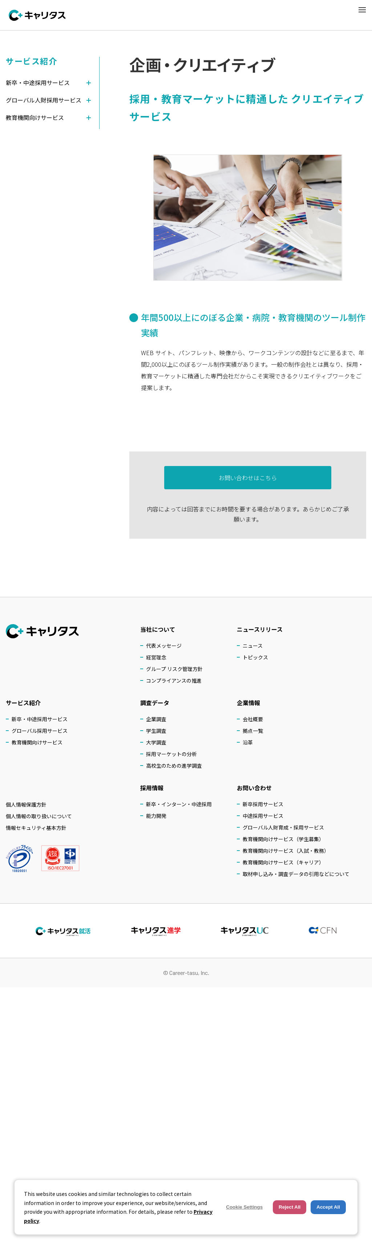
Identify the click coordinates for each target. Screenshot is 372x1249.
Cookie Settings (244, 1207)
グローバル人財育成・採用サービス (283, 827)
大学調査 (156, 742)
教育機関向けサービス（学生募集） (283, 839)
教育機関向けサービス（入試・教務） (286, 850)
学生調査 (156, 730)
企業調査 (156, 719)
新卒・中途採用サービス (40, 719)
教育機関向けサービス (37, 742)
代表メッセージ (164, 645)
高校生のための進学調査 (174, 765)
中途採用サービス (263, 815)
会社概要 (253, 719)
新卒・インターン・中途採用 (179, 804)
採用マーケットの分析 (171, 753)
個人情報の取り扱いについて (39, 816)
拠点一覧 (253, 730)
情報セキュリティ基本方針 (36, 827)
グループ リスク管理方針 (174, 668)
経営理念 (156, 657)
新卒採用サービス (263, 804)
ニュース (253, 645)
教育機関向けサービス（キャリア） (283, 862)
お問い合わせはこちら (248, 480)
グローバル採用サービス (40, 730)
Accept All (328, 1207)
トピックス (255, 657)
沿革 (248, 742)
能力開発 (156, 815)
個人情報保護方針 (26, 804)
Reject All (289, 1207)
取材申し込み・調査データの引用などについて (296, 873)
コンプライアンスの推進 (174, 680)
